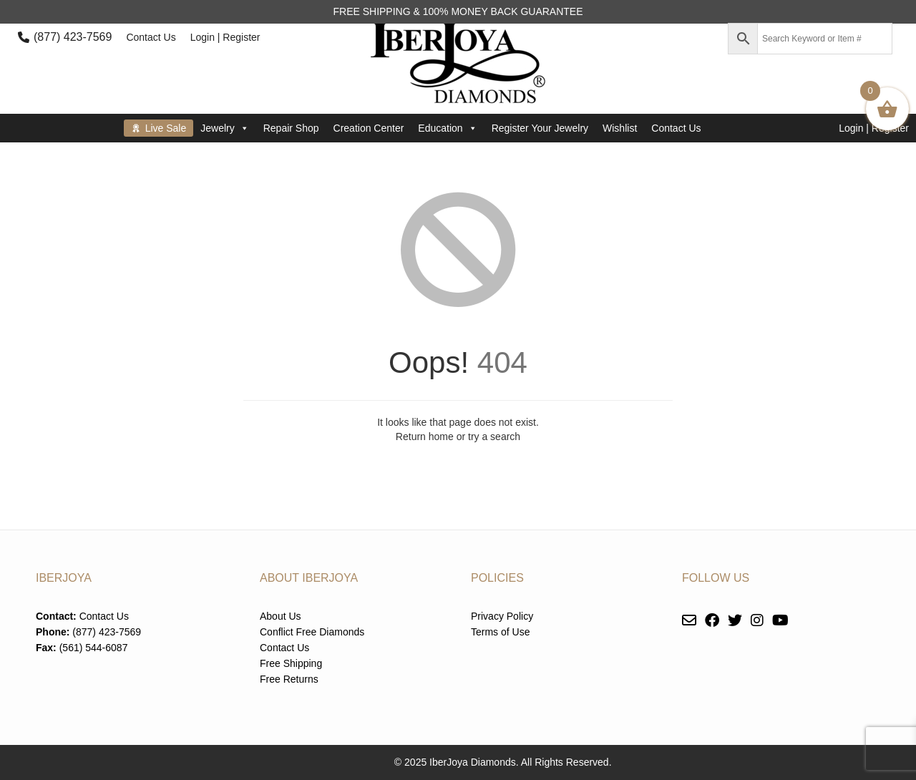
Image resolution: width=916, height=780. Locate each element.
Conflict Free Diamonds (312, 632)
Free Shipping (291, 663)
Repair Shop (291, 128)
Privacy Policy (502, 616)
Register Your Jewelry (540, 128)
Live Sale (166, 128)
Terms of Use (500, 632)
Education (447, 128)
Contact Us (150, 37)
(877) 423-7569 (73, 37)
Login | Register (225, 37)
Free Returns (289, 679)
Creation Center (368, 128)
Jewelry (224, 128)
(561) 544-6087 (93, 647)
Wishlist (620, 128)
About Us (280, 616)
